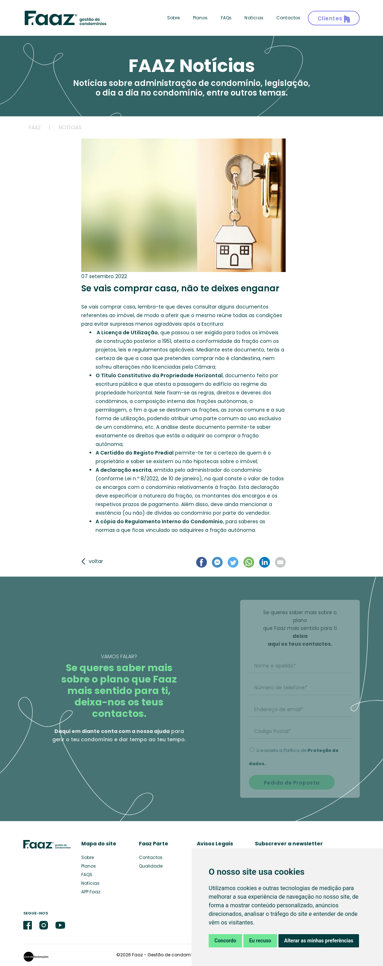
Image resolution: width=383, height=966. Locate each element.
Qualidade (151, 866)
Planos (200, 18)
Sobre (173, 18)
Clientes (333, 19)
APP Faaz (90, 892)
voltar (92, 561)
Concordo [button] (225, 940)
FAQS (86, 875)
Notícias (253, 18)
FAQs (226, 18)
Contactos (288, 18)
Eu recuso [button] (260, 940)
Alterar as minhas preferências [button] (318, 940)
